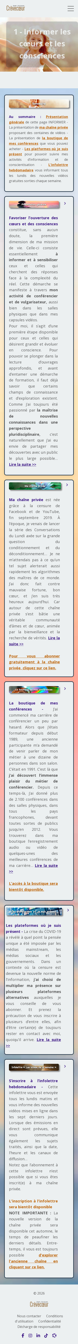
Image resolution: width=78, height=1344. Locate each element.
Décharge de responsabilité (39, 1326)
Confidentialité (49, 1321)
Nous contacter (29, 1316)
